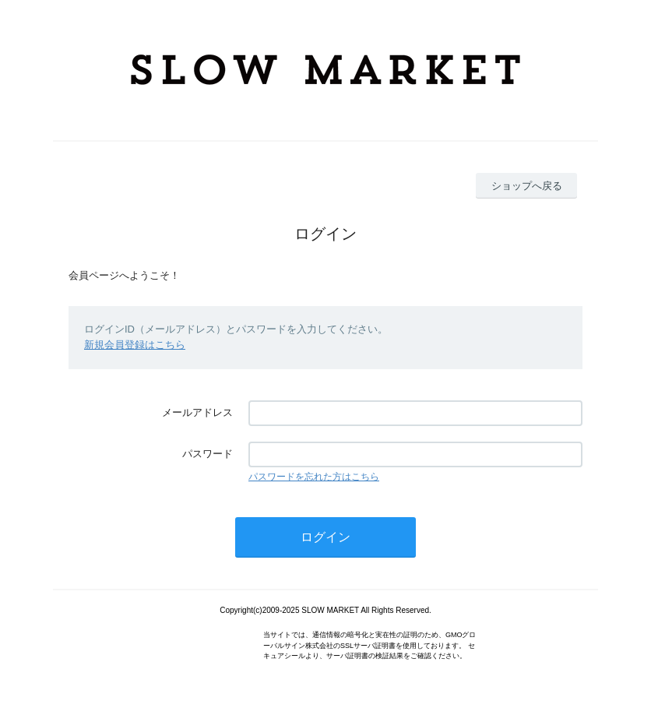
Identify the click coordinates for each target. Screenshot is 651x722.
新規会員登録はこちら (134, 344)
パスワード (207, 454)
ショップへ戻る (526, 186)
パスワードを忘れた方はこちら (313, 476)
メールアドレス (197, 412)
